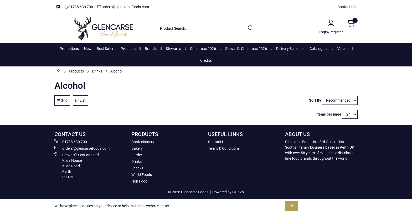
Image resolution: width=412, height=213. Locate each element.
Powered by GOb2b (228, 192)
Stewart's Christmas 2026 (246, 48)
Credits (206, 60)
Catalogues (319, 48)
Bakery (137, 148)
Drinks (97, 71)
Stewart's (173, 48)
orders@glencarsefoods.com (123, 7)
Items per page (328, 114)
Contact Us (346, 7)
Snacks (137, 168)
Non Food (139, 181)
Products (128, 48)
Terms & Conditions (224, 148)
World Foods (141, 175)
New (87, 48)
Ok (291, 206)
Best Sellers (106, 48)
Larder (136, 155)
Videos (342, 48)
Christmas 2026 (203, 48)
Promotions (69, 48)
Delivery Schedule (290, 48)
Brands (151, 48)
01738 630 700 (78, 7)
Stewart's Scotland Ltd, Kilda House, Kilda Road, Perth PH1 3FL (77, 165)
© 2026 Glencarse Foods (188, 192)
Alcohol (116, 71)
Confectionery (142, 142)
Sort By (315, 100)
